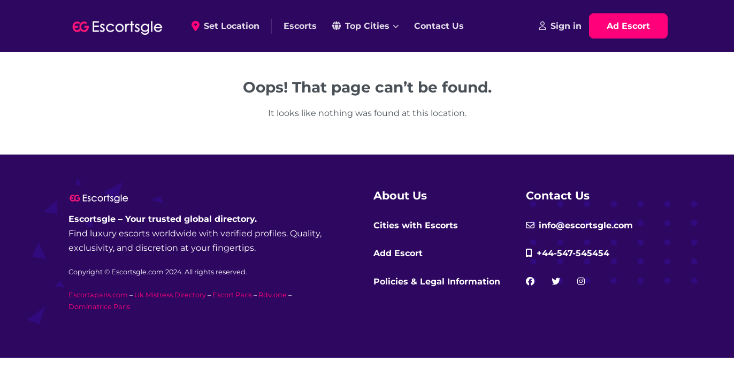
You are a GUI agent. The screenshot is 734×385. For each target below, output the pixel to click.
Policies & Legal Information (436, 281)
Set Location (229, 26)
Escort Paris (232, 295)
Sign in (560, 26)
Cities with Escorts (415, 225)
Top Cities (360, 26)
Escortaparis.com (98, 295)
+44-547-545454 (567, 253)
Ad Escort (628, 26)
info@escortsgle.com (579, 225)
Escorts (300, 26)
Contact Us (439, 26)
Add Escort (398, 253)
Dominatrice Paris (99, 307)
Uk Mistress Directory (170, 295)
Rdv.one (272, 295)
